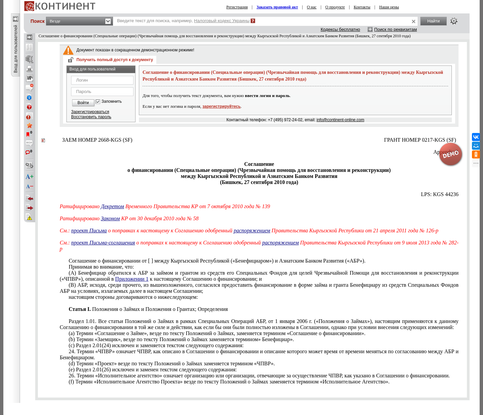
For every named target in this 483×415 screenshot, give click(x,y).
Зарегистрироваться (90, 111)
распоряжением (252, 230)
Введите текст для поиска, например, (183, 20)
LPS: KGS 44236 (440, 194)
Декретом (112, 206)
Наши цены (389, 7)
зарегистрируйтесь (222, 106)
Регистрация (237, 7)
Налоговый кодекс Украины (222, 20)
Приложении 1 (131, 279)
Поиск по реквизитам (395, 29)
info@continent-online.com (340, 120)
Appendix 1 (446, 152)
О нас (312, 7)
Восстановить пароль (91, 116)
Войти (83, 102)
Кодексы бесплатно (340, 29)
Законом (110, 218)
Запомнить (112, 101)
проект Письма (89, 230)
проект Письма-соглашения (103, 242)
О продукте (335, 7)
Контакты (362, 7)
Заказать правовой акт (277, 7)
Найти (433, 21)
